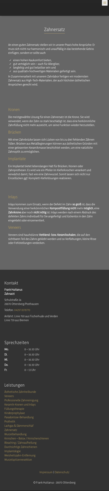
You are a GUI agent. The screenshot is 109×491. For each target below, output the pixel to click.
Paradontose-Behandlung (19, 417)
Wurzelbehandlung (15, 434)
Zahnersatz (10, 430)
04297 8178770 (22, 310)
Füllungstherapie (14, 409)
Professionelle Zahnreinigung (21, 400)
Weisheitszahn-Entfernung (19, 455)
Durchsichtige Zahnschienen (20, 447)
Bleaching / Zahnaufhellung (20, 443)
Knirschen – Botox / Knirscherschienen (26, 438)
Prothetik (9, 421)
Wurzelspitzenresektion (18, 460)
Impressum (46, 472)
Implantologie (12, 451)
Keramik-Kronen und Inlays (20, 405)
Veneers (9, 396)
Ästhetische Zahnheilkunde (20, 392)
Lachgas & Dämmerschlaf (18, 426)
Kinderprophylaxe (14, 413)
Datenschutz (62, 472)
